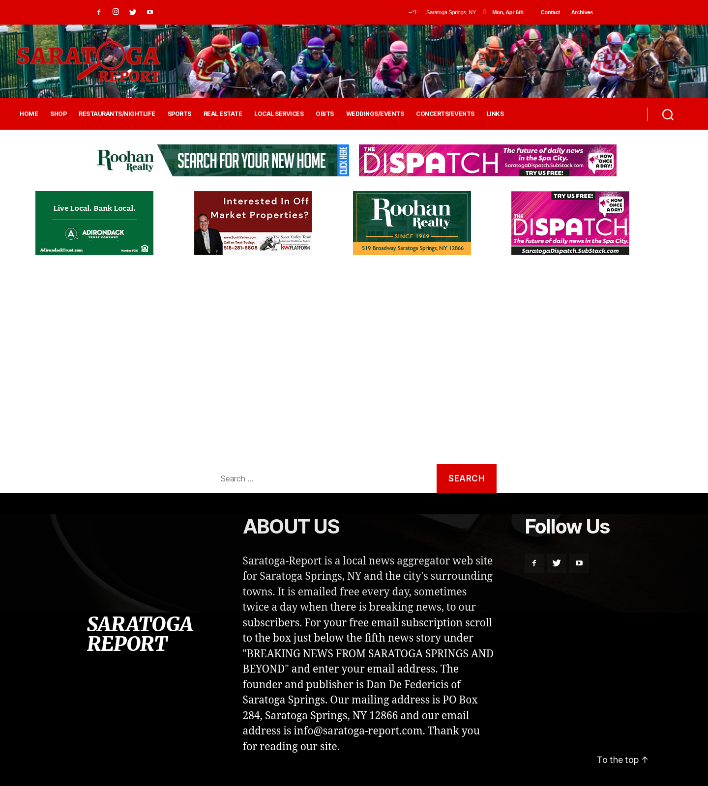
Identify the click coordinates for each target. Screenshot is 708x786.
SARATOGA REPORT (139, 634)
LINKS (495, 114)
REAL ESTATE (223, 114)
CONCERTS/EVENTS (445, 114)
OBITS (325, 114)
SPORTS (179, 114)
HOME (29, 114)
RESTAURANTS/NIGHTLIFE (117, 114)
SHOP (58, 114)
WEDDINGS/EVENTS (375, 114)
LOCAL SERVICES (278, 114)
